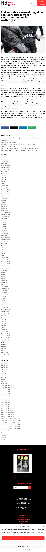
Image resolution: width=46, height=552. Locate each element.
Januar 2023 (4, 235)
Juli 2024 (3, 200)
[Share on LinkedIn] (23, 127)
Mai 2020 (3, 301)
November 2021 (5, 264)
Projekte (3, 435)
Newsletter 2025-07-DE (7, 408)
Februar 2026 (4, 161)
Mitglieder (23, 524)
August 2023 (4, 221)
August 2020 (4, 295)
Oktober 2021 (5, 266)
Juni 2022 (3, 249)
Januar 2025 (4, 188)
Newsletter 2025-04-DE (7, 402)
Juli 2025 (3, 175)
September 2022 (5, 243)
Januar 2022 (4, 260)
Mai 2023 (3, 227)
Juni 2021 (3, 274)
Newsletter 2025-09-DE (7, 412)
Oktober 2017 (5, 354)
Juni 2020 (3, 299)
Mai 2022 (3, 251)
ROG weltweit (5, 437)
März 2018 (4, 350)
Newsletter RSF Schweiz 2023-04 (10, 429)
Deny (23, 542)
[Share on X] (14, 127)
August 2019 (4, 317)
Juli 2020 (3, 297)
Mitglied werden (41, 4)
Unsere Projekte (23, 517)
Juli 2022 (3, 247)
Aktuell (3, 379)
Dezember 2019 (5, 309)
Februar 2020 (4, 307)
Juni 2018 (3, 344)
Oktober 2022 (5, 241)
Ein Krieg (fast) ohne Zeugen (9, 142)
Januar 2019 (4, 332)
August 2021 (4, 270)
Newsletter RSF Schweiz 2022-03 (10, 418)
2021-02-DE (4, 369)
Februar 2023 (4, 233)
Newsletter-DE (5, 431)
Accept (23, 538)
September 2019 (5, 315)
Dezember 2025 (5, 165)
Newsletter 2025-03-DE (7, 400)
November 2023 (5, 214)
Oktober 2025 (5, 169)
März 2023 (4, 231)
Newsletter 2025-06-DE (7, 406)
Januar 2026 (4, 163)
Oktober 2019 (5, 313)
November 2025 (5, 167)
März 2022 (4, 256)
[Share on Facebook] (5, 127)
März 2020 (4, 305)
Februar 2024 (4, 210)
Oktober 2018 (5, 338)
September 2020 (5, 293)
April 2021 (3, 278)
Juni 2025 (3, 177)
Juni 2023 (3, 225)
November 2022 (5, 239)
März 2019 (4, 327)
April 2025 (3, 181)
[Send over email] (32, 127)
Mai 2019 (3, 323)
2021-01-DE (4, 367)
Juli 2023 (3, 223)
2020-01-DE (4, 363)
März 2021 (4, 280)
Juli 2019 (3, 319)
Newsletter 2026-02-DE (7, 414)
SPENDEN (41, 1)
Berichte (3, 381)
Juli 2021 (3, 272)
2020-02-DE (4, 365)
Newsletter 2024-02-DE (7, 390)
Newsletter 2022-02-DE (7, 385)
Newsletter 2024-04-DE (7, 394)
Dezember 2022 (5, 237)
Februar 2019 (4, 330)
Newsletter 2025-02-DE (7, 398)
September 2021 (5, 268)
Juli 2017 (3, 356)
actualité (3, 377)
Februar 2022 (4, 258)
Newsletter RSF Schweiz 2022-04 (10, 420)
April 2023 (3, 229)
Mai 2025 (3, 179)
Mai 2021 (3, 276)
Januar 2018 (4, 352)
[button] (43, 526)
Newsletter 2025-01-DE (7, 396)
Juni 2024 (3, 202)
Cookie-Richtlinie (19, 549)
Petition (3, 433)
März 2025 (4, 184)
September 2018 (5, 340)
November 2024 (5, 192)
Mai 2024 (3, 204)
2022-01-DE (4, 375)
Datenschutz (23, 515)
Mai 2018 (3, 346)
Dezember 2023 (5, 212)
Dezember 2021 (5, 262)
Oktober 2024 (5, 194)
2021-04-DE (4, 373)
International (4, 383)
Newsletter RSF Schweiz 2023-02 (10, 425)
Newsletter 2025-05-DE (7, 404)
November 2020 (5, 288)
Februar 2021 (4, 282)
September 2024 (5, 196)
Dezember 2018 (5, 334)
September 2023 (5, 218)
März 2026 (4, 159)
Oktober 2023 (5, 216)
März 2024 (4, 208)
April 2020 (3, 303)
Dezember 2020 (5, 286)
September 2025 (5, 171)
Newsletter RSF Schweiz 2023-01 (10, 423)
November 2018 (5, 336)
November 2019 (5, 311)
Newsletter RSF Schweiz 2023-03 (10, 427)
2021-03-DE (4, 371)
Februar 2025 (4, 186)
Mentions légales (27, 549)
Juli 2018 (3, 342)
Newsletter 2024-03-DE (7, 392)
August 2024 (4, 198)
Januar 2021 (4, 284)
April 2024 (3, 206)
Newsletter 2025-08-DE (7, 410)
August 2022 (4, 245)
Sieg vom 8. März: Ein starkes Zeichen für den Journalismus (18, 144)
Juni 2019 (3, 321)
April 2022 (3, 253)
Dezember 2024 (5, 190)
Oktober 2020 (5, 290)
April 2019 (3, 325)
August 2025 (4, 173)
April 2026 (3, 157)
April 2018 (3, 348)
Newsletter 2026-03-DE (7, 416)
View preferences (23, 546)
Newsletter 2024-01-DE (7, 388)
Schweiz (10, 23)
